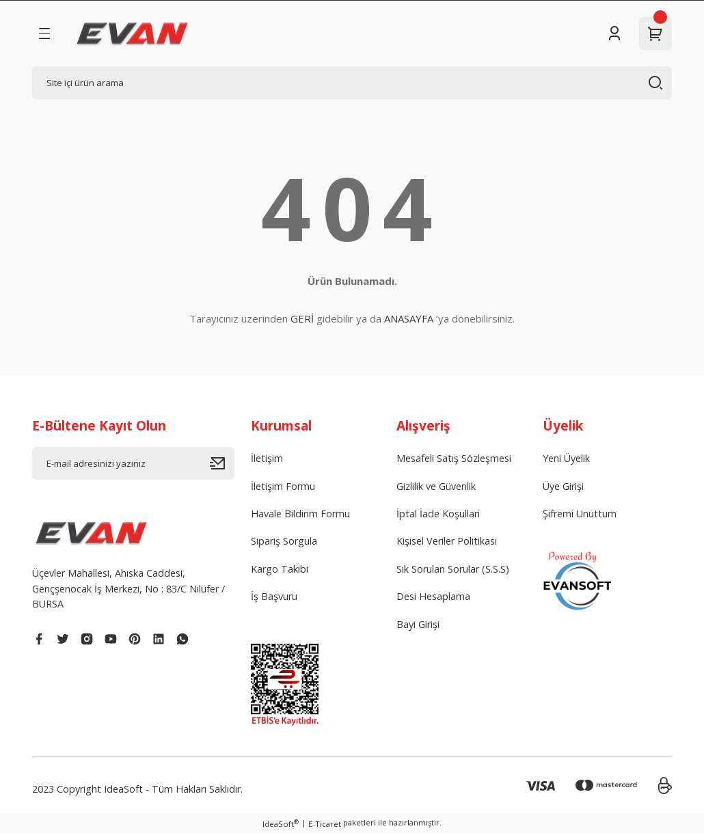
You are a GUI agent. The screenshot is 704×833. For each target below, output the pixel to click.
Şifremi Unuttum (580, 513)
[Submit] (222, 463)
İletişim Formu (283, 486)
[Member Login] (614, 33)
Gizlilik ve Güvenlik (436, 486)
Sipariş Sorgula (284, 540)
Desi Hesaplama (433, 596)
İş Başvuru (274, 596)
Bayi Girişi (417, 624)
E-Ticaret (324, 824)
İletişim (267, 458)
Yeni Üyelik (566, 458)
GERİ (302, 318)
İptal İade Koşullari (438, 513)
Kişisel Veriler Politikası (446, 540)
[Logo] (132, 33)
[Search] (352, 82)
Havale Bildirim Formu (300, 513)
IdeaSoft (280, 823)
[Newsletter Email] (133, 463)
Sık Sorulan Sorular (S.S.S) (452, 568)
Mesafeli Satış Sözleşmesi (453, 458)
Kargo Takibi (279, 568)
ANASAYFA (408, 318)
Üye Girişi (563, 486)
